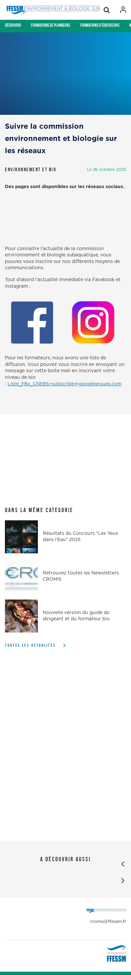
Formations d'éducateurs (99, 25)
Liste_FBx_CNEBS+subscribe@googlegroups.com (64, 384)
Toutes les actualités (30, 645)
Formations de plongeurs (50, 25)
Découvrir (13, 25)
